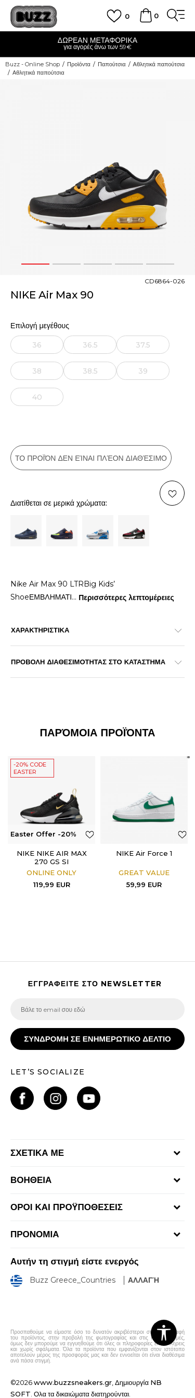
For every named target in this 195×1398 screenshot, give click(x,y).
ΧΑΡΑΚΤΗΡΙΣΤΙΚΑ (92, 630)
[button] (89, 834)
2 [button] (66, 264)
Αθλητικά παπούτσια (159, 64)
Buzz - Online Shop (32, 64)
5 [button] (160, 264)
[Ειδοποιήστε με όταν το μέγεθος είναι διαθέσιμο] (36, 345)
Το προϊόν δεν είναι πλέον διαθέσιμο (91, 458)
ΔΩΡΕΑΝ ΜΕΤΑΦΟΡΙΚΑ (97, 40)
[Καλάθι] (145, 20)
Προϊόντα (78, 64)
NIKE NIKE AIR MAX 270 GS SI (52, 857)
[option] (97, 44)
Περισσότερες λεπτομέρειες (126, 597)
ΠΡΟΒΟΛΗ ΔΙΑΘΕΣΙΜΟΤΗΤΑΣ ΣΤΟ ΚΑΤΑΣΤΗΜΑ (92, 662)
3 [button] (98, 264)
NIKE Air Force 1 (144, 853)
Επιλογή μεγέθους (39, 325)
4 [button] (128, 264)
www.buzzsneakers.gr (73, 1382)
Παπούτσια (112, 64)
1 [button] (35, 264)
